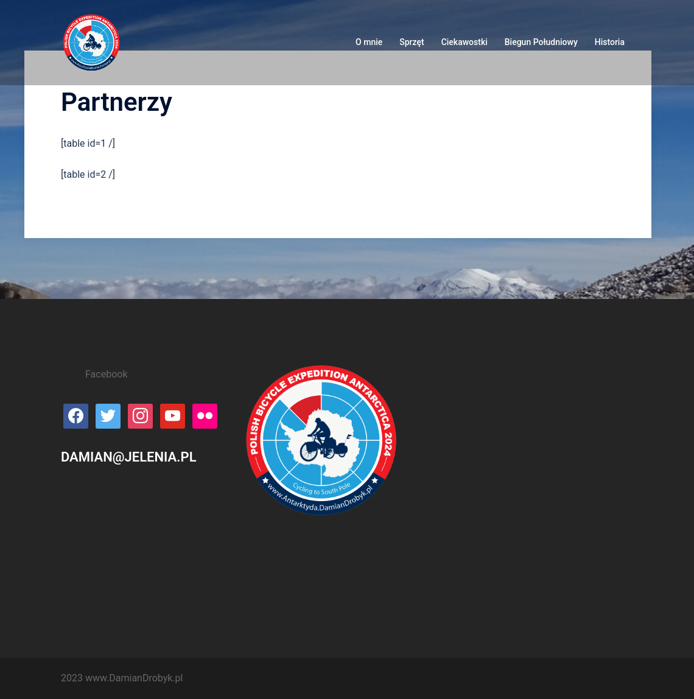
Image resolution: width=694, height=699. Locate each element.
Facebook (106, 374)
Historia (610, 42)
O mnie (369, 42)
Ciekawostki (464, 42)
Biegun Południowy (541, 42)
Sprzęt (411, 42)
